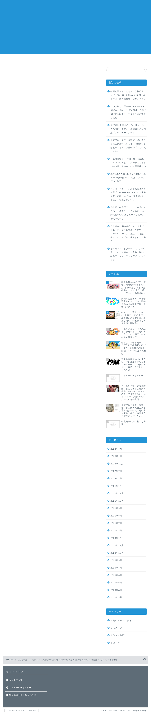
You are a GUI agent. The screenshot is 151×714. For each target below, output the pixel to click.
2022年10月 (117, 463)
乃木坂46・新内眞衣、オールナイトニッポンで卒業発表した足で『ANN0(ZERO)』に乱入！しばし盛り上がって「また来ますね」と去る (128, 233)
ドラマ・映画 (117, 635)
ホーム (58, 59)
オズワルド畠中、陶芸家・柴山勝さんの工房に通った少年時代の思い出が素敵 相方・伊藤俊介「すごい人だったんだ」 (128, 146)
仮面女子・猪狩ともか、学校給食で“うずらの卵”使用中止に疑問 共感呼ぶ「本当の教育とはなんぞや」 (128, 95)
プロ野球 (57, 524)
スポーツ (33, 524)
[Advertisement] (75, 33)
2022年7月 (116, 471)
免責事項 (32, 710)
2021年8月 (116, 515)
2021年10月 (117, 501)
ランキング (93, 59)
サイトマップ (16, 680)
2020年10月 (117, 553)
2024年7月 (116, 449)
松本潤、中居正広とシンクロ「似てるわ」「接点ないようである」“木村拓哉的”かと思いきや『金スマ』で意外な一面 (128, 213)
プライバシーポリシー (20, 688)
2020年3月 (116, 597)
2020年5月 (116, 582)
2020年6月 (116, 575)
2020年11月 (117, 545)
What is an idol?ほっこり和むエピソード (75, 6)
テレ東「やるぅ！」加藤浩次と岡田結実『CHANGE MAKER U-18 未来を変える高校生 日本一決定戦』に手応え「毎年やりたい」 (128, 194)
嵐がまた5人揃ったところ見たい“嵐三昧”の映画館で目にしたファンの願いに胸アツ (128, 177)
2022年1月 (116, 478)
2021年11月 (117, 493)
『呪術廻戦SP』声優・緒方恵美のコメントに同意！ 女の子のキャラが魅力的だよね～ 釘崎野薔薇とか (128, 162)
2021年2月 (116, 530)
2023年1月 (116, 456)
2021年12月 (117, 486)
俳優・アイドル (118, 643)
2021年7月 (116, 523)
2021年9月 (116, 508)
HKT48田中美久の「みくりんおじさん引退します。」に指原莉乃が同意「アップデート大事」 (128, 129)
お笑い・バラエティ (121, 620)
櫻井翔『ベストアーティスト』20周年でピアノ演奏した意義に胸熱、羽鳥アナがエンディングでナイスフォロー (128, 254)
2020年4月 (116, 590)
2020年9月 (116, 560)
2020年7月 (116, 567)
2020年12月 (117, 538)
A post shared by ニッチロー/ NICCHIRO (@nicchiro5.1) (46, 508)
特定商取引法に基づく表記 (22, 695)
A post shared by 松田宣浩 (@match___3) (46, 314)
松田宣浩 (69, 524)
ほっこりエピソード (18, 524)
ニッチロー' (45, 524)
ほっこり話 (14, 73)
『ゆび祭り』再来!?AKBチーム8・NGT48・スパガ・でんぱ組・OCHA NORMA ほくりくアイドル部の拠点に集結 (128, 112)
